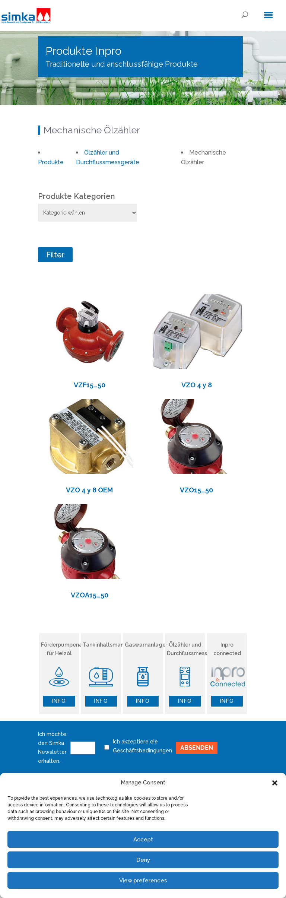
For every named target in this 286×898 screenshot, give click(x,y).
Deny (143, 860)
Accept (143, 839)
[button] (275, 783)
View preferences (143, 880)
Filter (55, 254)
